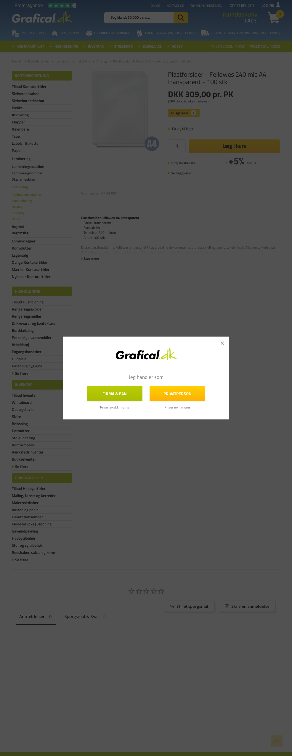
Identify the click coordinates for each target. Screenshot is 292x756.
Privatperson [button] (177, 393)
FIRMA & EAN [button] (114, 393)
